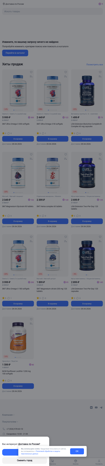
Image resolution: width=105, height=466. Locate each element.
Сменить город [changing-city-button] (24, 460)
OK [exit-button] (77, 451)
